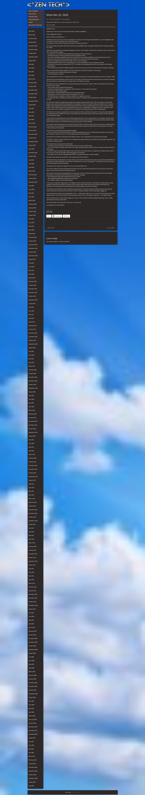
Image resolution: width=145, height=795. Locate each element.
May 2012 (31, 535)
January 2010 (32, 635)
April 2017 (31, 318)
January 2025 (32, 86)
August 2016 (32, 347)
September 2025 (33, 57)
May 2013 (31, 491)
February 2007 (33, 760)
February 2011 (33, 587)
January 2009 (32, 679)
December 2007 (33, 727)
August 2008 (32, 697)
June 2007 (31, 745)
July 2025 (31, 64)
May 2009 (31, 664)
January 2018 (32, 285)
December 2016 (33, 333)
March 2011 (32, 583)
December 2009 (33, 638)
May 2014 (31, 447)
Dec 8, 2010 (50, 228)
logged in (56, 241)
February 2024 (33, 127)
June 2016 (31, 355)
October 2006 (32, 774)
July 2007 (31, 741)
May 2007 (31, 749)
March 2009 (32, 671)
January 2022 (32, 178)
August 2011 (32, 565)
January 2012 (32, 550)
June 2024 (31, 112)
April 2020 (31, 197)
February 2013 (33, 502)
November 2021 (33, 182)
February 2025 (33, 82)
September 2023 (33, 141)
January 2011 (32, 590)
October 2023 (32, 138)
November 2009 (33, 642)
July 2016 (31, 351)
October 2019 (32, 211)
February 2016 (33, 370)
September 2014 (33, 432)
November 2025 (33, 49)
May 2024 (31, 116)
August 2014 (32, 436)
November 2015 (33, 381)
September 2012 (33, 520)
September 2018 (33, 255)
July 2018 (31, 263)
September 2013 (33, 476)
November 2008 (33, 686)
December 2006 (33, 767)
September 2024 (33, 101)
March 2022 (32, 171)
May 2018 (31, 270)
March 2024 (32, 123)
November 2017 (33, 292)
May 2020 (31, 193)
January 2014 (32, 462)
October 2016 (32, 340)
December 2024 (33, 90)
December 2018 (33, 244)
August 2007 (32, 738)
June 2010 (31, 616)
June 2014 (31, 443)
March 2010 (32, 627)
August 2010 (32, 609)
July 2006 (31, 785)
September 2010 (33, 605)
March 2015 (32, 410)
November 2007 (33, 730)
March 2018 (32, 277)
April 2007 (31, 752)
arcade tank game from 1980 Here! (70, 22)
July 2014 (31, 439)
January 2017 (32, 329)
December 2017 (33, 289)
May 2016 (31, 358)
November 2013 (33, 469)
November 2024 (33, 93)
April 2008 (31, 712)
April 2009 (31, 668)
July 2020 (31, 185)
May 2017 (31, 314)
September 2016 (33, 344)
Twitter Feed (115, 5)
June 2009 (31, 660)
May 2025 (31, 71)
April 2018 (31, 274)
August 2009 (32, 653)
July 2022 (31, 160)
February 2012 (33, 546)
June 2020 (31, 189)
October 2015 (32, 384)
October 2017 (32, 296)
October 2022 (32, 156)
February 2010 (33, 631)
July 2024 (31, 108)
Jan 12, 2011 (111, 228)
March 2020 (32, 200)
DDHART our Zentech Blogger (62, 19)
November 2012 (33, 513)
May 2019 (31, 226)
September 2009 (33, 649)
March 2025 (32, 79)
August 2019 (32, 215)
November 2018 (33, 248)
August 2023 (32, 145)
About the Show (96, 5)
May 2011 (31, 576)
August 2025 (32, 60)
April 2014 (31, 451)
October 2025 (32, 53)
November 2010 (33, 598)
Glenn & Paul (109, 5)
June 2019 (31, 222)
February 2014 (33, 458)
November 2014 (33, 425)
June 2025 (31, 68)
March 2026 (32, 35)
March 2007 (32, 756)
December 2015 (33, 377)
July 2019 (31, 219)
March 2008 (32, 716)
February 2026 (33, 38)
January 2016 (32, 373)
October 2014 (32, 428)
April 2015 (31, 406)
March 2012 (32, 543)
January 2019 (32, 241)
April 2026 (31, 31)
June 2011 (31, 572)
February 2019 (33, 237)
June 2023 (31, 149)
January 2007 (32, 763)
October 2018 (32, 252)
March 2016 (32, 366)
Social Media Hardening (106, 5)
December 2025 (33, 46)
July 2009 (31, 657)
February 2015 (33, 414)
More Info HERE (51, 25)
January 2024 (32, 130)
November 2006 (33, 771)
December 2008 (33, 682)
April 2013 (31, 495)
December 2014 (33, 421)
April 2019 (31, 230)
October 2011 (32, 557)
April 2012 (31, 539)
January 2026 (32, 42)
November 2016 (33, 336)
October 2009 (32, 646)
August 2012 (32, 524)
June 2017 (31, 311)
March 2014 (32, 454)
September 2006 (33, 778)
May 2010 (31, 620)
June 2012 (31, 531)
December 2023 (33, 134)
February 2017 (33, 325)
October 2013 (32, 473)
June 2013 (31, 487)
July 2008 (31, 701)
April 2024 (31, 119)
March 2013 (32, 498)
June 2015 (31, 399)
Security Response (102, 5)
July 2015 (31, 395)
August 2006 (32, 782)
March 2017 (32, 322)
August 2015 (32, 392)
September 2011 (33, 561)
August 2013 (32, 480)
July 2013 (31, 484)
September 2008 (33, 693)
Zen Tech (68, 792)
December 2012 (33, 509)
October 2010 (32, 601)
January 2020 (32, 208)
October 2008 (32, 690)
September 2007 (33, 734)
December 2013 (33, 465)
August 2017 (32, 303)
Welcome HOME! (112, 5)
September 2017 (33, 300)
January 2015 (32, 417)
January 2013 (32, 506)
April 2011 (31, 579)
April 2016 (31, 362)
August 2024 (32, 104)
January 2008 (32, 723)
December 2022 (33, 152)
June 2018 (31, 266)
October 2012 (32, 517)
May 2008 (31, 708)
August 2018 (32, 259)
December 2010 (33, 594)
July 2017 (31, 307)
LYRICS (99, 5)
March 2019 (32, 233)
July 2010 (31, 612)
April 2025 (31, 75)
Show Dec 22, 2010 (57, 14)
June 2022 (31, 163)
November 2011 (33, 554)
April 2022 (31, 167)
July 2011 (31, 568)
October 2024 (32, 97)
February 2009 (33, 675)
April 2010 (31, 624)
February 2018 (33, 281)
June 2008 (31, 704)
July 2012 (31, 528)
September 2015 (33, 388)
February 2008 (33, 719)
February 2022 (33, 174)
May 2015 (31, 403)
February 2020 (33, 204)
